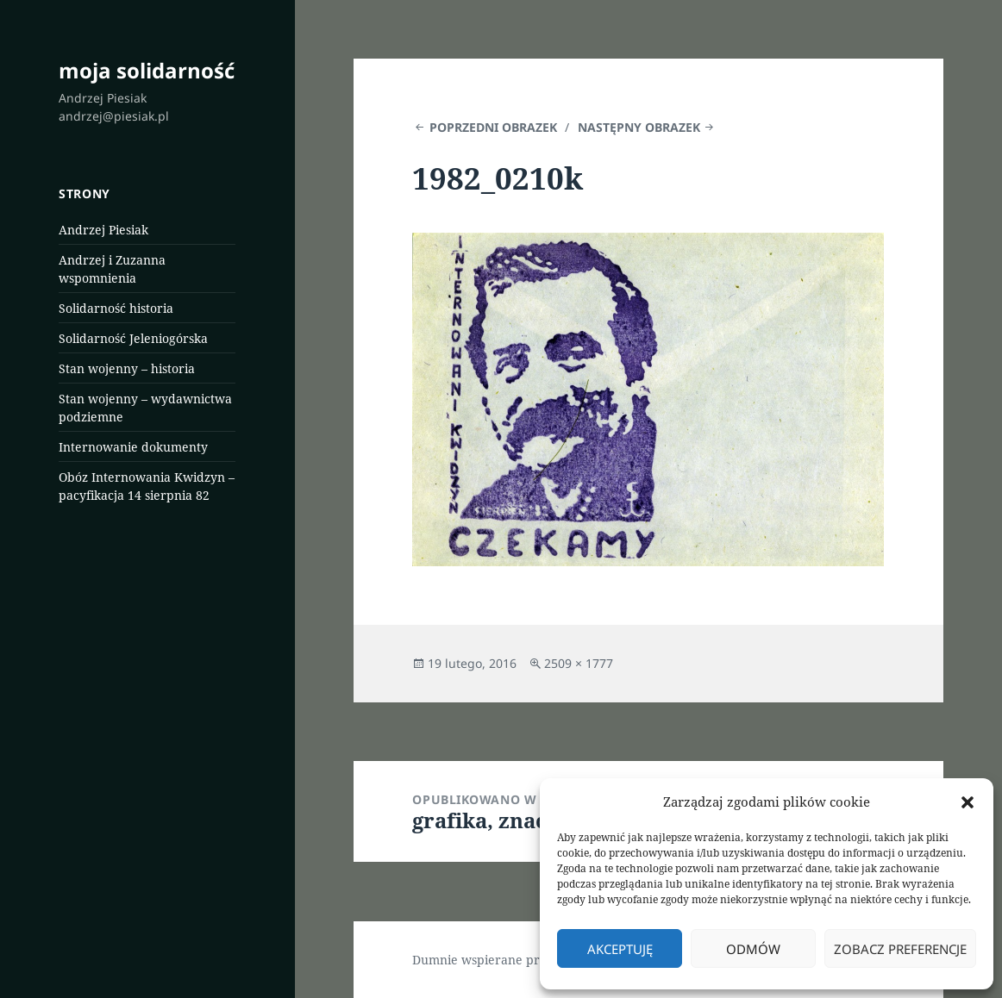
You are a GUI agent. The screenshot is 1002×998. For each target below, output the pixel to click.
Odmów (753, 948)
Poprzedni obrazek (493, 127)
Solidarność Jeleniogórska (133, 338)
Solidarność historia (116, 308)
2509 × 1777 (578, 663)
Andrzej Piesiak (103, 229)
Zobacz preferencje (900, 948)
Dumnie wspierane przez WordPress (518, 959)
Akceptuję (620, 948)
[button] (967, 802)
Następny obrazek (639, 127)
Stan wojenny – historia (127, 368)
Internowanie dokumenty (133, 447)
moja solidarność (147, 70)
